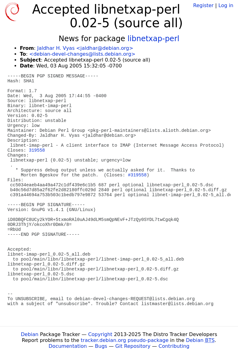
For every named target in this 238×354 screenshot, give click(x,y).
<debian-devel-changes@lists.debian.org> (82, 54)
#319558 (137, 175)
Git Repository (132, 346)
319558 (37, 150)
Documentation (68, 346)
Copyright (100, 334)
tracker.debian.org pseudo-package (125, 340)
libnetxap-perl (153, 38)
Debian (29, 334)
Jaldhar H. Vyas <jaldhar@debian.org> (85, 48)
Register (203, 5)
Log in (225, 5)
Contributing (174, 346)
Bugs (101, 346)
